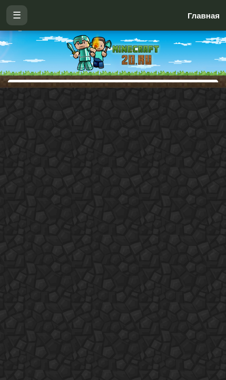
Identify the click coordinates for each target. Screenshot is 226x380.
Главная (204, 15)
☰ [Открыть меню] (17, 15)
